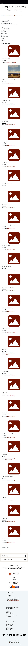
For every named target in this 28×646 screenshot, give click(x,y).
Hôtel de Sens (5, 392)
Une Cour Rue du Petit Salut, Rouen (10, 433)
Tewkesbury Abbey (6, 100)
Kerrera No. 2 (5, 121)
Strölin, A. (7, 354)
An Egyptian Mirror (6, 142)
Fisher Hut (4, 518)
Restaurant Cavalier (6, 266)
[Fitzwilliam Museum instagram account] (7, 634)
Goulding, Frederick (8, 459)
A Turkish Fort (5, 162)
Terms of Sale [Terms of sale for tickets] (8, 616)
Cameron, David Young (11, 62)
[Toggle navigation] (26, 2)
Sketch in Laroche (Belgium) (8, 225)
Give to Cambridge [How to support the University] (9, 624)
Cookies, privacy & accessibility (12, 609)
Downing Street (5, 413)
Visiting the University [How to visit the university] (10, 623)
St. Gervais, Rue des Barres (8, 287)
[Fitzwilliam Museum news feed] (14, 638)
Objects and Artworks (8, 15)
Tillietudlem (4, 454)
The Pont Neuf (5, 371)
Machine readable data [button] (7, 559)
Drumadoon (4, 497)
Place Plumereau (6, 539)
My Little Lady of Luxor (7, 183)
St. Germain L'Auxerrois (7, 308)
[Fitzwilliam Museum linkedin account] (14, 634)
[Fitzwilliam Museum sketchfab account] (17, 634)
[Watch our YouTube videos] (24, 634)
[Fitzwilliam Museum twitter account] (3, 634)
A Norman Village (6, 328)
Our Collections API (9, 613)
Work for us (8, 612)
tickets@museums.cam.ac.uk (13, 600)
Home (2, 15)
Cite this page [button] (5, 556)
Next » (8, 547)
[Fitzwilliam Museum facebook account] (10, 634)
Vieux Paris (4, 349)
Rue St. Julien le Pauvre (7, 245)
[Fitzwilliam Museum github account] (21, 634)
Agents (15, 15)
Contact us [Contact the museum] (8, 611)
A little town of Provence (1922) (9, 79)
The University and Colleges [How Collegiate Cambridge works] (11, 621)
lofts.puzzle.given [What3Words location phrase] (15, 601)
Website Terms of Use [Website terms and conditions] (10, 608)
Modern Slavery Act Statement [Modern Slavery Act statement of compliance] (11, 615)
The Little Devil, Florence (7, 476)
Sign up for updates (14, 565)
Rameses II (4, 204)
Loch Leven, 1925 (6, 58)
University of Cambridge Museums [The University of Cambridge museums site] (12, 607)
